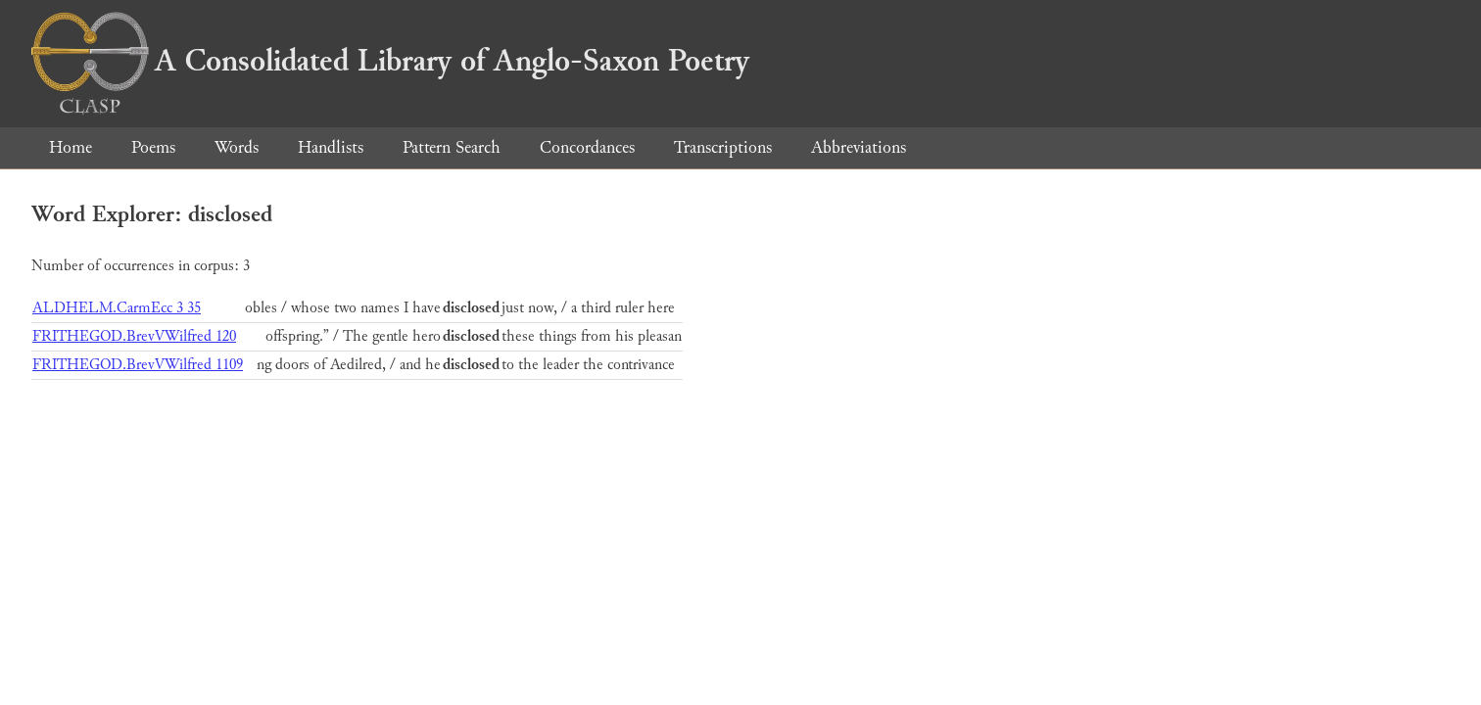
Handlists (330, 147)
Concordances (587, 147)
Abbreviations (858, 147)
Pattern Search (452, 147)
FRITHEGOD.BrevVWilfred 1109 (137, 364)
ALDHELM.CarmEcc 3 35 (116, 308)
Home (70, 147)
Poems (153, 147)
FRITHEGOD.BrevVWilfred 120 (134, 336)
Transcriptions (723, 147)
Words (237, 147)
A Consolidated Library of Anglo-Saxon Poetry (390, 60)
